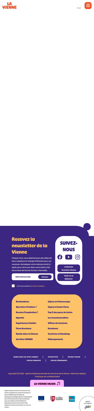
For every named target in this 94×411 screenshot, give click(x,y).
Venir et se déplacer (68, 277)
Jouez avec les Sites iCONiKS (25, 357)
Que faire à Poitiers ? (26, 307)
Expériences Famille (26, 323)
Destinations (22, 301)
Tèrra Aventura (23, 328)
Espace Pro (53, 357)
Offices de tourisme (57, 323)
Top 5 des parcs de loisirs (60, 312)
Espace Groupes (34, 360)
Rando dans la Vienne (27, 333)
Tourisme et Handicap (59, 333)
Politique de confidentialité (47, 376)
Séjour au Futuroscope (59, 301)
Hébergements (55, 339)
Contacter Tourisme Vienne (68, 268)
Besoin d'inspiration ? (27, 312)
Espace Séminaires (59, 360)
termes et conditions (37, 286)
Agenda (20, 317)
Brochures (53, 328)
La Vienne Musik (47, 384)
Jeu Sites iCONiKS (24, 339)
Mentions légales (78, 373)
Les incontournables (58, 317)
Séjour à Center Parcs (58, 307)
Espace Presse (74, 357)
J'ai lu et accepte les (30, 286)
